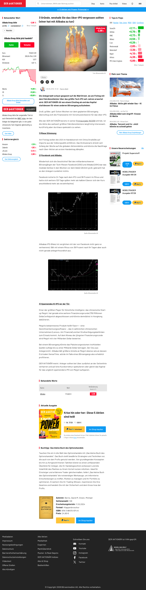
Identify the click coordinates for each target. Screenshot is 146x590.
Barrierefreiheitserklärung (14, 553)
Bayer (112, 54)
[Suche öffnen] (38, 3)
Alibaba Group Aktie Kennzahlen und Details (18, 101)
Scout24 (112, 28)
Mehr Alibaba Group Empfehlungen (130, 132)
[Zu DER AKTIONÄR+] (113, 3)
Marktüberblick (44, 549)
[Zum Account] (102, 3)
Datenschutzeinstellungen (14, 557)
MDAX (130, 22)
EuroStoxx (140, 22)
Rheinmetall (114, 46)
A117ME (5, 26)
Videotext (6, 561)
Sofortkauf (74, 429)
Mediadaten (7, 536)
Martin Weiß (64, 89)
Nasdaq (116, 22)
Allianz (112, 39)
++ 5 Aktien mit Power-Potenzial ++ (73, 9)
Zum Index (8, 133)
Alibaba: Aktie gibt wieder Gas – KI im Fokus (126, 104)
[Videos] (124, 3)
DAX (111, 22)
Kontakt (79, 543)
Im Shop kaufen (96, 429)
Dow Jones (123, 22)
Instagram (80, 553)
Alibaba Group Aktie (9, 22)
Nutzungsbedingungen (12, 544)
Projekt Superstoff (131, 153)
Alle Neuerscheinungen (140, 148)
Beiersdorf (113, 50)
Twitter (79, 562)
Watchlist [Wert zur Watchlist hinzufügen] (9, 30)
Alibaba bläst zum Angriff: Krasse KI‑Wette (125, 115)
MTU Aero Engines (116, 61)
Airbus (112, 57)
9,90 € (127, 184)
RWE (111, 35)
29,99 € (127, 165)
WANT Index (21, 118)
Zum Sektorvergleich (11, 159)
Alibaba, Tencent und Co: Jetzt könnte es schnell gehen (124, 125)
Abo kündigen (8, 569)
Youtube (79, 548)
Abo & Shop (43, 561)
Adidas (112, 32)
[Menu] (140, 3)
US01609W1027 (17, 26)
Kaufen (11, 45)
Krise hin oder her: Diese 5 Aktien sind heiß (84, 414)
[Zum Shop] (93, 3)
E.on (111, 43)
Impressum (7, 540)
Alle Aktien (42, 536)
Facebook (80, 557)
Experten (42, 544)
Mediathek (42, 540)
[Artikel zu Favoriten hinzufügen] (52, 81)
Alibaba (43, 77)
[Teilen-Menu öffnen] (42, 82)
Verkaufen (27, 45)
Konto (75, 437)
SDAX (134, 22)
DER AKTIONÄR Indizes (48, 557)
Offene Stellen (8, 565)
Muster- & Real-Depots (48, 553)
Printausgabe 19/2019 (85, 120)
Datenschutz (8, 549)
